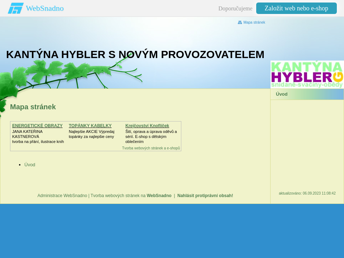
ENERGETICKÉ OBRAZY (37, 125)
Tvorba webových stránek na (131, 195)
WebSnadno (45, 8)
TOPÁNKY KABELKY (90, 125)
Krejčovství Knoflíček (147, 125)
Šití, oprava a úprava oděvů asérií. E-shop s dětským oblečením (151, 136)
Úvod (29, 164)
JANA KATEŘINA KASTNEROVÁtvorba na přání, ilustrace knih (38, 136)
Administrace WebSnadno (62, 195)
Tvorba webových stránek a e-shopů (151, 148)
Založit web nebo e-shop (296, 8)
